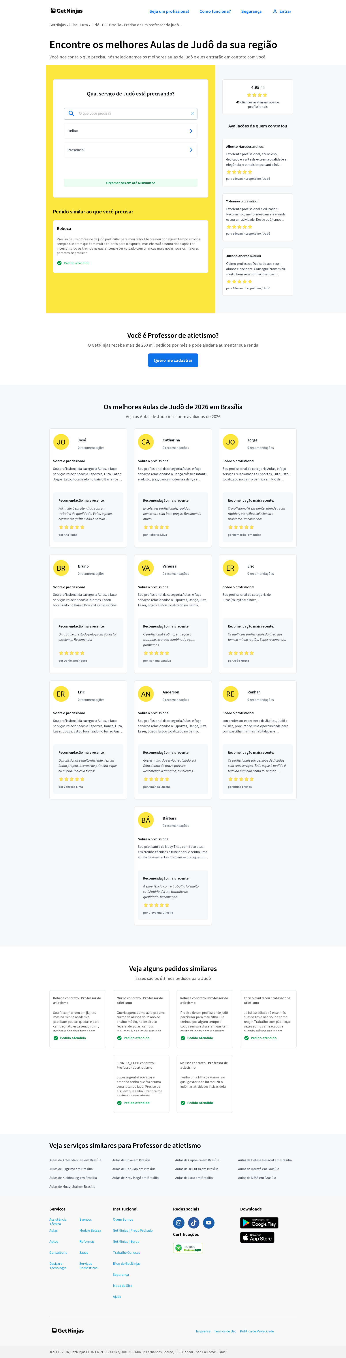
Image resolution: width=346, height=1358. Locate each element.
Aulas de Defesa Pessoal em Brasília (265, 1160)
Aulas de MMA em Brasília (257, 1177)
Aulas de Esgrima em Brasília (71, 1169)
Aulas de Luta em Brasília (194, 1177)
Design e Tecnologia (57, 1265)
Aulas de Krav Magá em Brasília (135, 1177)
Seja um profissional (169, 11)
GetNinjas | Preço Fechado (133, 1230)
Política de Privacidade (257, 1331)
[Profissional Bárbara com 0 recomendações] (173, 866)
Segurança (251, 11)
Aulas (72, 24)
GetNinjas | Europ (126, 1241)
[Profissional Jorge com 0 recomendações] (258, 487)
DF (104, 24)
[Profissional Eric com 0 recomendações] (258, 614)
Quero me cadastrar (173, 360)
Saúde (83, 1252)
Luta (84, 24)
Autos (53, 1241)
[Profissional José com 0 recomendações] (88, 487)
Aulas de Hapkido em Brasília (134, 1169)
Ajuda (117, 1296)
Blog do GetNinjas (126, 1263)
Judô (94, 24)
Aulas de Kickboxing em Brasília (73, 1177)
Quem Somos (123, 1219)
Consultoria (58, 1252)
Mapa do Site (122, 1285)
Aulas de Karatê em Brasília (258, 1169)
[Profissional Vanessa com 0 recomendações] (173, 614)
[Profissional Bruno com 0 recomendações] (88, 614)
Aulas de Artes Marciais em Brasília (75, 1160)
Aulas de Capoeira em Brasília (197, 1160)
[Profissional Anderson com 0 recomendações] (173, 739)
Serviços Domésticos (88, 1265)
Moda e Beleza (90, 1230)
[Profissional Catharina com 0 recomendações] (173, 487)
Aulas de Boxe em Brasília (131, 1160)
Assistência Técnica (57, 1221)
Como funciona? (215, 11)
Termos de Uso (225, 1331)
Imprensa (203, 1331)
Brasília (115, 24)
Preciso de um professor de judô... (153, 24)
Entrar (281, 11)
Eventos (85, 1219)
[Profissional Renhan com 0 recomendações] (258, 739)
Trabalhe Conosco (126, 1252)
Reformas (86, 1241)
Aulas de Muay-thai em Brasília (72, 1186)
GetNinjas (57, 24)
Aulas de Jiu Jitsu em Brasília (196, 1169)
